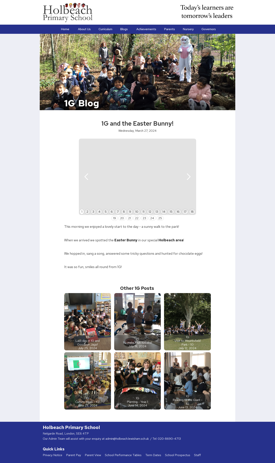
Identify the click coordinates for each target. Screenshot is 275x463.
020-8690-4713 (169, 439)
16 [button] (178, 212)
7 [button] (118, 212)
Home (65, 29)
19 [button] (114, 218)
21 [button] (129, 218)
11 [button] (143, 212)
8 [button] (124, 212)
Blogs (124, 29)
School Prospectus (177, 455)
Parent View (93, 455)
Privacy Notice (52, 455)
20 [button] (122, 218)
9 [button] (130, 212)
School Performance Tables (123, 455)
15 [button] (171, 212)
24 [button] (152, 218)
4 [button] (99, 212)
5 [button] (106, 212)
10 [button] (136, 212)
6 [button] (112, 212)
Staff (197, 455)
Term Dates (153, 455)
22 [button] (136, 218)
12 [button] (150, 212)
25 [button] (160, 218)
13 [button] (156, 212)
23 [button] (144, 218)
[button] (84, 29)
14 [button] (163, 212)
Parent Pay (73, 455)
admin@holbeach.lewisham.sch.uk (127, 439)
